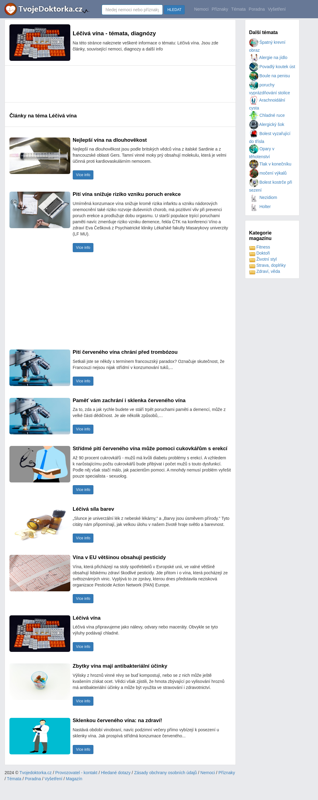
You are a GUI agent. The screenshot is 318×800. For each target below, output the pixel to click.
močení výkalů (268, 173)
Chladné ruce (267, 115)
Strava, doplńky (267, 265)
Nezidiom (263, 197)
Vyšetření (277, 9)
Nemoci (201, 9)
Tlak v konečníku (270, 164)
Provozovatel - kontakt (76, 772)
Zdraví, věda (264, 271)
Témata (238, 9)
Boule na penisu (269, 75)
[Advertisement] (120, 84)
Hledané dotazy (116, 772)
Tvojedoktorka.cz (35, 772)
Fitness (259, 247)
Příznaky (219, 9)
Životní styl (263, 259)
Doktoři (259, 253)
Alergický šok (267, 124)
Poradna (257, 9)
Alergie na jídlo (268, 57)
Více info (83, 175)
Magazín (74, 778)
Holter (260, 206)
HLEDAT (174, 10)
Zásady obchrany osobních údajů (165, 772)
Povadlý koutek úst (272, 66)
